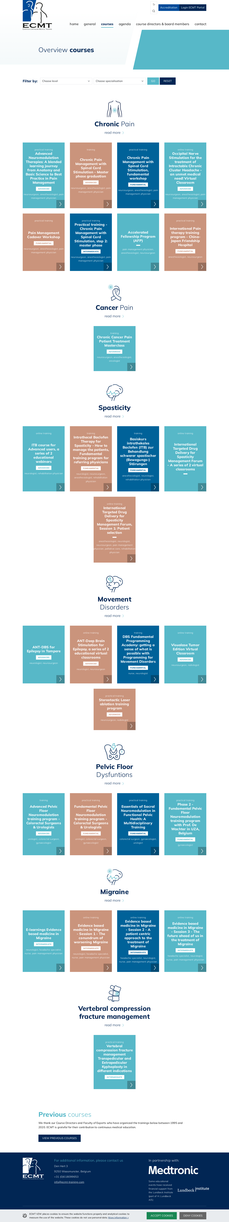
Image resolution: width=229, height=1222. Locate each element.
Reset (168, 81)
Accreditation (168, 7)
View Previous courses (59, 1138)
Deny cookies (192, 1215)
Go (153, 81)
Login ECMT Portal (192, 7)
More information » (118, 1217)
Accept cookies (162, 1215)
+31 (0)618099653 (66, 1176)
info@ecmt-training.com (69, 1182)
